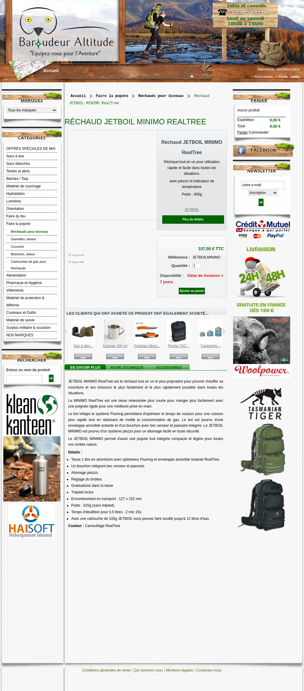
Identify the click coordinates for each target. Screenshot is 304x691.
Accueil (51, 70)
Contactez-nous (208, 670)
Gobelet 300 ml (115, 346)
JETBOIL (191, 210)
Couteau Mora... (147, 346)
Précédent (66, 331)
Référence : (179, 257)
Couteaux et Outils (21, 313)
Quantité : (181, 265)
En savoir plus (85, 367)
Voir (83, 357)
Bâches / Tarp (17, 179)
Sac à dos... (83, 346)
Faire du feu (16, 216)
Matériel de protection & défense (25, 301)
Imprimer (78, 255)
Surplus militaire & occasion (28, 328)
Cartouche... (210, 346)
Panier (259, 100)
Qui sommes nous (148, 670)
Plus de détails (193, 219)
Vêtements (14, 290)
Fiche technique (127, 367)
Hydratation (15, 194)
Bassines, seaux (23, 254)
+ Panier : (283, 76)
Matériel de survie (20, 320)
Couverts (17, 246)
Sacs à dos (15, 156)
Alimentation (16, 275)
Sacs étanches (18, 164)
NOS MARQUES (19, 335)
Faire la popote (18, 224)
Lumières (13, 201)
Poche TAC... (178, 346)
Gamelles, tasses (23, 239)
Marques (31, 100)
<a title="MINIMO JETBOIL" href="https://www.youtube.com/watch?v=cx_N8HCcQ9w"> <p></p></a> (146, 591)
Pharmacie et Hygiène (24, 283)
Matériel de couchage (23, 186)
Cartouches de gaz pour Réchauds (28, 265)
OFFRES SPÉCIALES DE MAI (30, 149)
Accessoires (169, 367)
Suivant (224, 331)
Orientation (15, 209)
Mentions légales (179, 670)
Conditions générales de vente (106, 670)
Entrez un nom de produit (28, 370)
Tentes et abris (18, 171)
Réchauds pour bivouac (29, 231)
